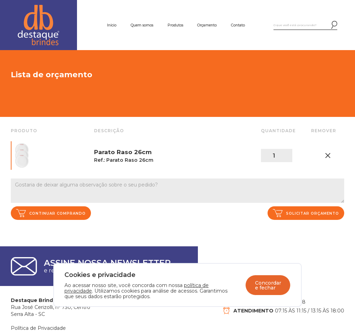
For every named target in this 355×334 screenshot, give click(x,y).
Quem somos (142, 25)
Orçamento (207, 25)
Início (111, 25)
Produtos (175, 25)
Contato (238, 25)
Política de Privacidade (38, 328)
